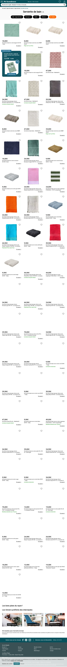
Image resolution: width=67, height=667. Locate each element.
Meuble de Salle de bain (55, 649)
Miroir (35, 649)
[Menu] (2, 1)
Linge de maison (9, 8)
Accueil (3, 8)
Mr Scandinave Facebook (22, 640)
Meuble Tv (4, 647)
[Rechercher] (64, 4)
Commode (20, 649)
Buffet (51, 647)
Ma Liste (52, 2)
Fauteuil (20, 650)
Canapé (51, 650)
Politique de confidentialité (17, 660)
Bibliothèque (37, 650)
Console (4, 650)
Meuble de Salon (38, 647)
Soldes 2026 (11, 655)
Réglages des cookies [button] (7, 663)
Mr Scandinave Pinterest (26, 640)
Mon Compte (62, 2)
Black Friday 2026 (19, 655)
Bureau (19, 647)
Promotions (4, 655)
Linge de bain (17, 8)
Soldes (52, 17)
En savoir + (18, 45)
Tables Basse (5, 649)
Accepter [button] (16, 663)
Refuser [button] (22, 663)
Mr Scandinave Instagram (30, 640)
